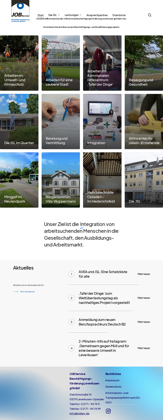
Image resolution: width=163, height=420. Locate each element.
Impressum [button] (112, 380)
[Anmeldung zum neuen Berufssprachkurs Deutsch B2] (109, 322)
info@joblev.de (79, 413)
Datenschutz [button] (113, 386)
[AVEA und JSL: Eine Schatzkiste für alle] (109, 274)
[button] (23, 300)
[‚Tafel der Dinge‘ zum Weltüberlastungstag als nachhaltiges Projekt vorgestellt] (109, 298)
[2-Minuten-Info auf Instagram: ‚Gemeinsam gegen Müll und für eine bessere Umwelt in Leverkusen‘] (109, 348)
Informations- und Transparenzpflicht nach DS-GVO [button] (123, 397)
